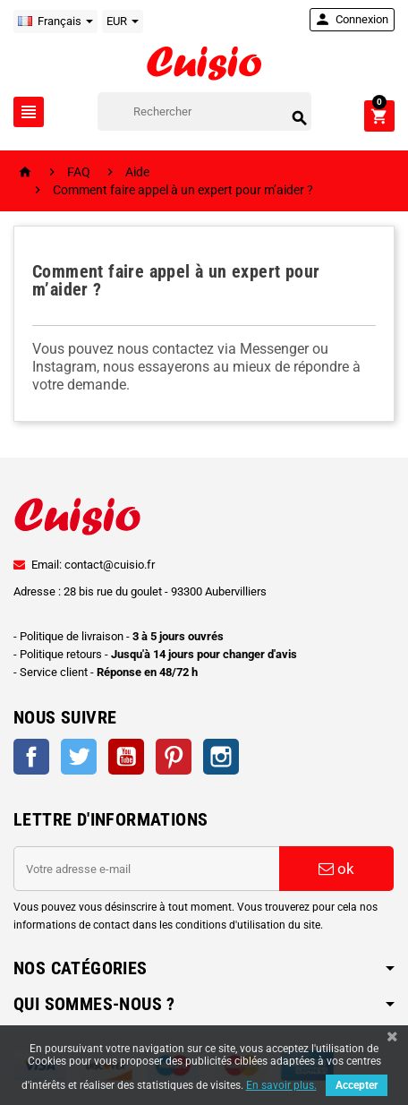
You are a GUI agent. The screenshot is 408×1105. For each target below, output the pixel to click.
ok (336, 869)
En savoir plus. (281, 1085)
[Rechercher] (204, 111)
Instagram (221, 757)
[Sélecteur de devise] (122, 21)
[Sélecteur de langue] (55, 21)
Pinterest (173, 757)
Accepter (357, 1085)
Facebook (31, 757)
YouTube (126, 757)
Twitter (79, 757)
